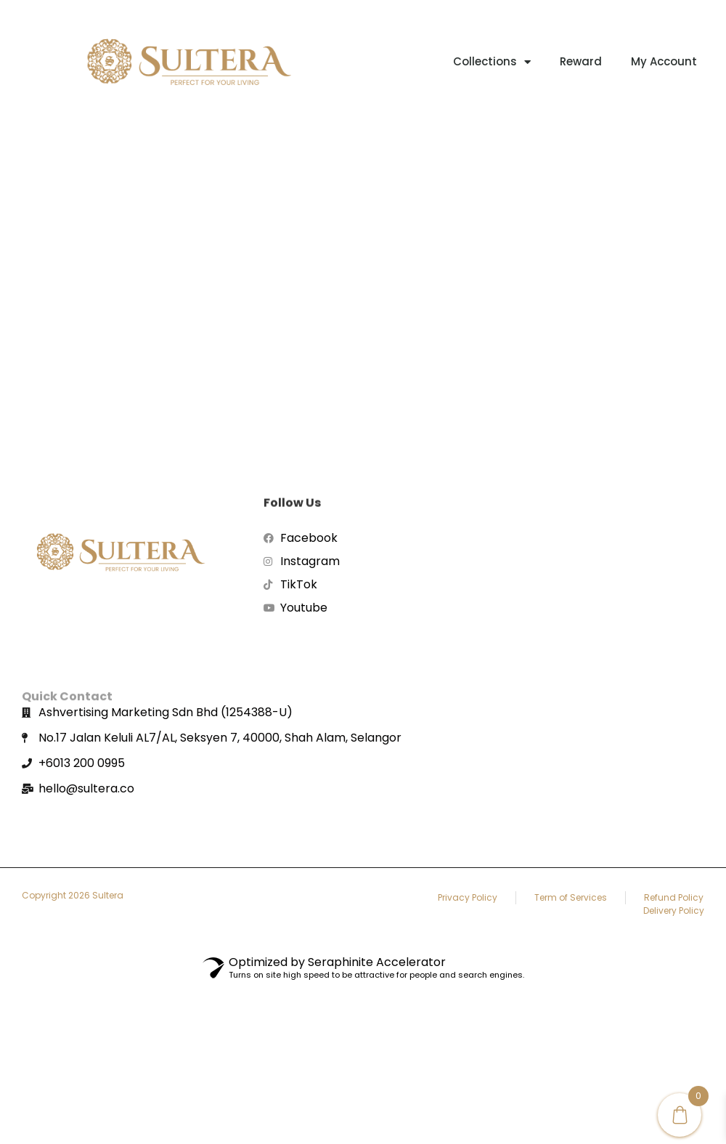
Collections (492, 62)
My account (664, 61)
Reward (581, 61)
